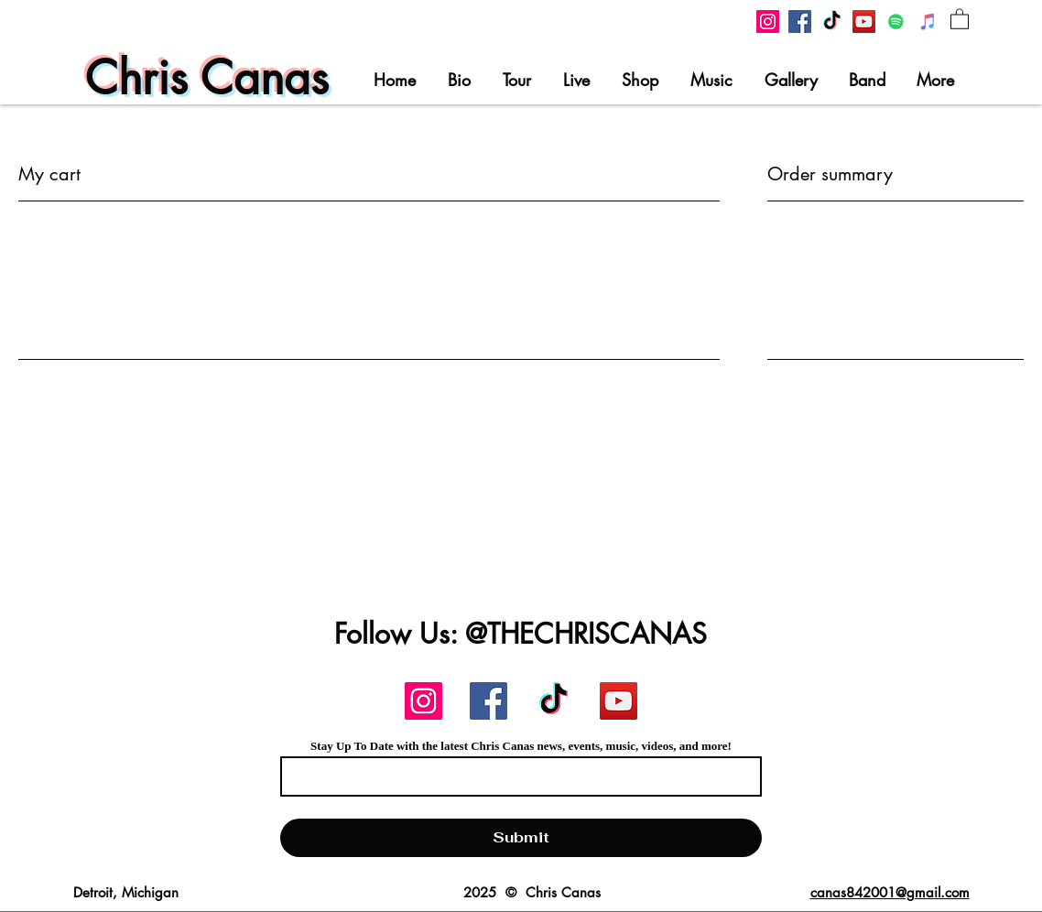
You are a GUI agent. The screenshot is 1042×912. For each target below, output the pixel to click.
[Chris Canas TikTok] (831, 21)
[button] (959, 18)
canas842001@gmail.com (890, 892)
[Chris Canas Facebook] (799, 21)
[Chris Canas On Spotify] (896, 21)
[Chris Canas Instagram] (767, 21)
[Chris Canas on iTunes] (928, 21)
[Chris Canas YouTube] (863, 21)
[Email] (515, 776)
